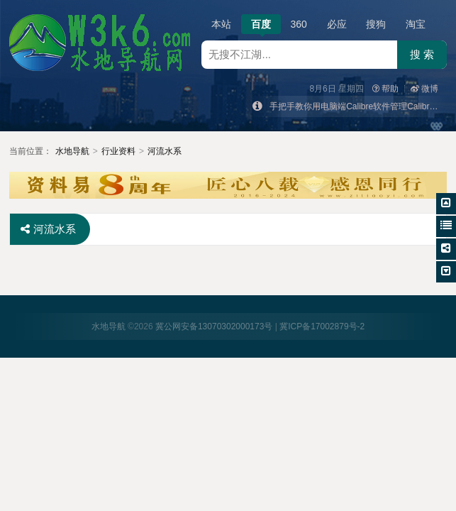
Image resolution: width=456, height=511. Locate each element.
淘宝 (416, 24)
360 (299, 24)
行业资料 (118, 151)
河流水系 (165, 151)
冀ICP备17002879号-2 (322, 326)
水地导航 (72, 151)
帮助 (385, 89)
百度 (261, 26)
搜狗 (376, 24)
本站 (221, 24)
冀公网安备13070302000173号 (213, 326)
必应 (337, 24)
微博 (424, 89)
